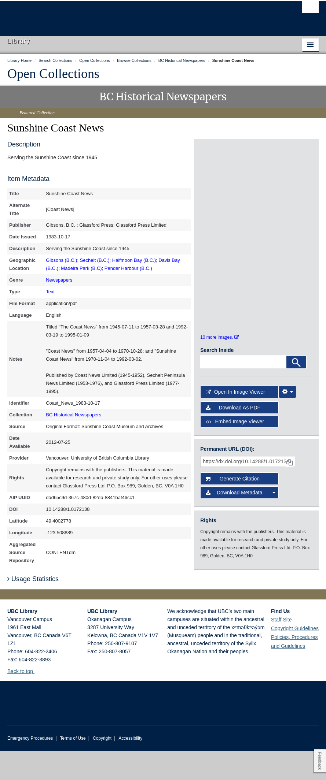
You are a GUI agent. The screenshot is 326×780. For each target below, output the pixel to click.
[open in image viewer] (219, 175)
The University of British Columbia (139, 15)
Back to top (23, 700)
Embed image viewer (235, 451)
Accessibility (130, 767)
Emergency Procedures (30, 767)
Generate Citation (233, 508)
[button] (37, 700)
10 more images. (219, 366)
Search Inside (217, 379)
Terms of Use (73, 767)
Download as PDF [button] (233, 437)
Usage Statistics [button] (33, 608)
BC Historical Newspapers (73, 414)
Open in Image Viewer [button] (235, 421)
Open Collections (53, 73)
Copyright (102, 767)
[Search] (296, 391)
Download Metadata (240, 522)
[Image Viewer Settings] (287, 421)
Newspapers (59, 280)
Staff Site (281, 649)
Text (50, 291)
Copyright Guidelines (295, 658)
